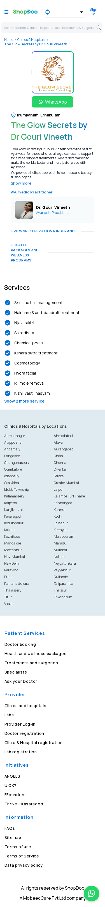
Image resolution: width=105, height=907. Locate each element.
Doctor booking (20, 644)
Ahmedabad (63, 435)
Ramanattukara (16, 583)
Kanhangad (63, 503)
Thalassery (12, 590)
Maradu (60, 543)
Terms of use (17, 846)
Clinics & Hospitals (31, 39)
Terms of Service (21, 856)
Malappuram (64, 536)
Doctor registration (24, 733)
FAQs (9, 828)
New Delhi (12, 563)
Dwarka (60, 469)
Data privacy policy (23, 865)
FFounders (15, 794)
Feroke (59, 476)
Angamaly (12, 449)
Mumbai (60, 550)
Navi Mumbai (14, 556)
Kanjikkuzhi (13, 509)
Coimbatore (13, 469)
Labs (9, 714)
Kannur (60, 509)
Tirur (8, 597)
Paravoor (11, 570)
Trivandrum (63, 597)
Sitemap (12, 837)
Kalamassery (14, 496)
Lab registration (20, 751)
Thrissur (60, 590)
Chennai (60, 462)
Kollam (9, 529)
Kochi (58, 516)
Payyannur (62, 570)
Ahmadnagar (14, 435)
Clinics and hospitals (25, 705)
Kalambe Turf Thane (69, 496)
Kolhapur (61, 523)
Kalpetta (10, 503)
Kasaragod (12, 516)
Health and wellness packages (35, 653)
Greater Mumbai (66, 482)
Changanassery (16, 462)
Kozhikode (12, 536)
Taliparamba (63, 583)
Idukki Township (16, 489)
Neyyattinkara (65, 563)
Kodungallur (14, 523)
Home (8, 39)
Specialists (15, 672)
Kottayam (61, 529)
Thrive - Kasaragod (23, 804)
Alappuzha (13, 442)
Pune (8, 576)
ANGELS (12, 776)
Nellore (59, 556)
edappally (11, 476)
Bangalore (12, 456)
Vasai (8, 603)
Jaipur (59, 489)
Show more (21, 183)
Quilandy (61, 576)
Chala (58, 456)
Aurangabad (64, 449)
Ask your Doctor (21, 681)
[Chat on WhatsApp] (91, 893)
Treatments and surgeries (31, 662)
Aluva (58, 442)
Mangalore (12, 543)
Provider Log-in (20, 724)
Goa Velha (11, 482)
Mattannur (13, 550)
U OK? (10, 785)
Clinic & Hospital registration (33, 742)
